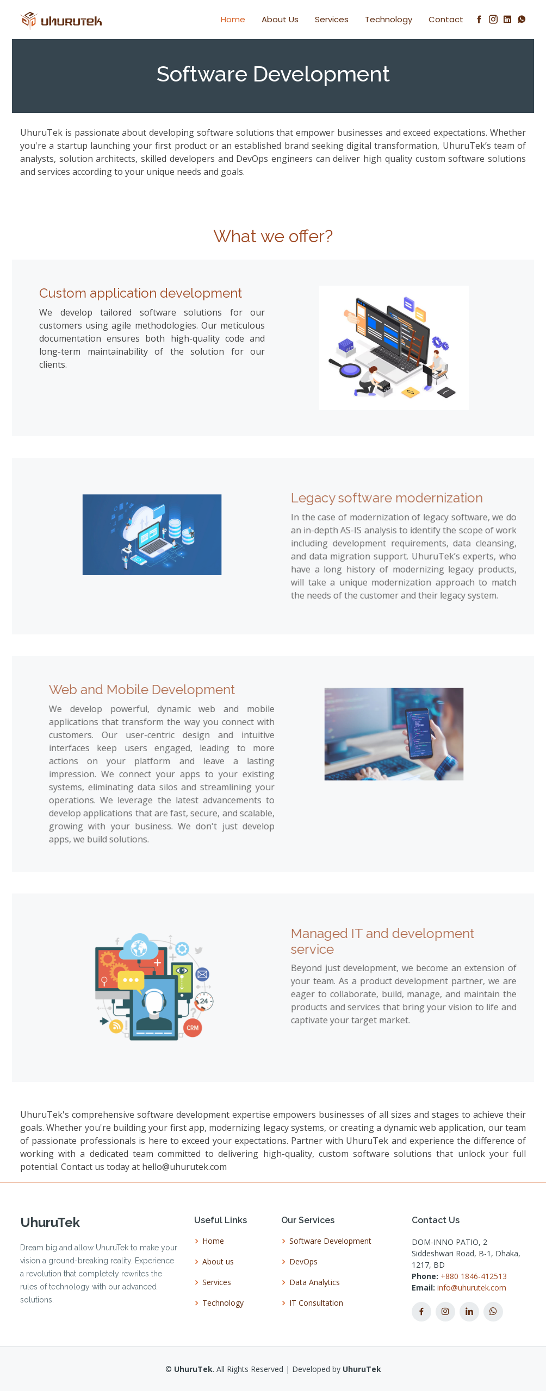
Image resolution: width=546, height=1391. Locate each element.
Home (233, 19)
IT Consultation (316, 1303)
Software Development (330, 1241)
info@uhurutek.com (471, 1287)
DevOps (303, 1262)
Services (332, 19)
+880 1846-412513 (472, 1276)
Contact (446, 19)
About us (218, 1262)
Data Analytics (314, 1282)
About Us (280, 19)
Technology (388, 19)
